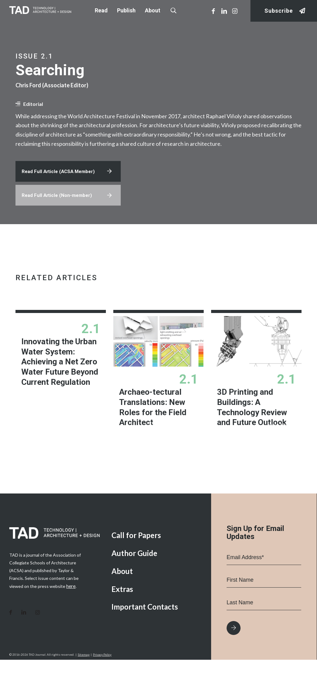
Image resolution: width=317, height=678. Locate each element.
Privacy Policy (102, 673)
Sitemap (83, 673)
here (70, 604)
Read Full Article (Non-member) (59, 200)
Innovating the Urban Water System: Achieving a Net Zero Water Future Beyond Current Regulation (58, 367)
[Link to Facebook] (213, 10)
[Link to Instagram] (235, 10)
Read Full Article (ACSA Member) (60, 174)
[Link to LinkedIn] (224, 10)
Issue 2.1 (34, 56)
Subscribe (278, 11)
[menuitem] (156, 554)
